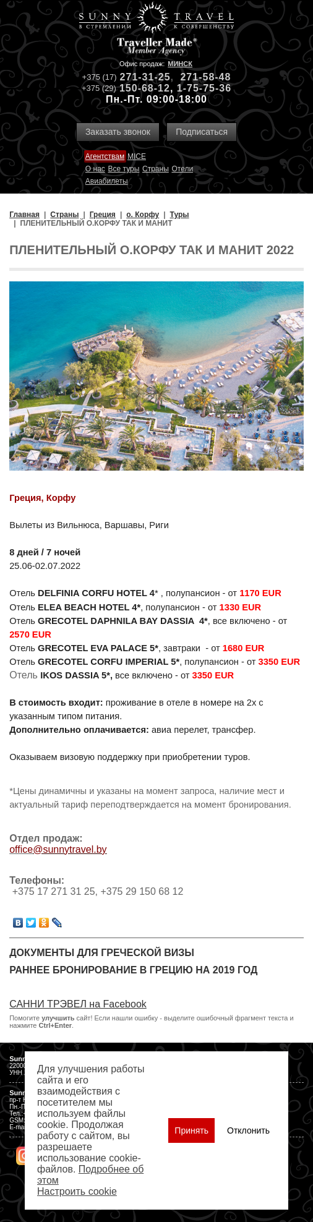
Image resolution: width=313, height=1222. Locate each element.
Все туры (124, 168)
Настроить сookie (77, 1191)
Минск (180, 63)
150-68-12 (144, 88)
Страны (155, 168)
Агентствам (104, 156)
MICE (136, 156)
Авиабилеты (106, 181)
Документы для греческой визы (101, 952)
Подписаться (202, 132)
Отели (182, 168)
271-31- (139, 77)
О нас (95, 168)
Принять (191, 1130)
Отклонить (248, 1130)
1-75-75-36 (204, 88)
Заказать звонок (117, 132)
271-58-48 (205, 77)
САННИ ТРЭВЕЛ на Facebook (78, 1004)
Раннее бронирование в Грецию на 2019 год (133, 970)
